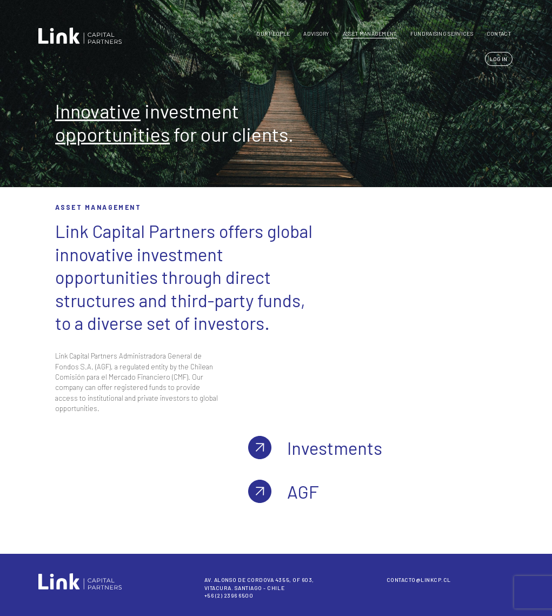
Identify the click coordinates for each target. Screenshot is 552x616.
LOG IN (498, 59)
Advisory (316, 33)
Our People (273, 33)
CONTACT (499, 33)
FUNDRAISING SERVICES (441, 33)
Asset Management (370, 33)
